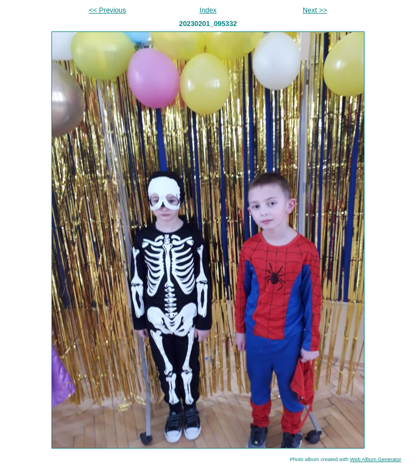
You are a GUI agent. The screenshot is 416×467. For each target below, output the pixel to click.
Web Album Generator (375, 459)
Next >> (315, 10)
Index (207, 10)
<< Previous (107, 10)
